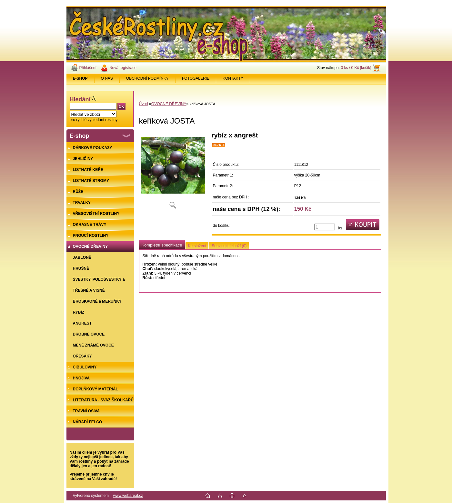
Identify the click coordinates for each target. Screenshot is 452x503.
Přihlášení (87, 67)
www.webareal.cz (128, 495)
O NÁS (107, 78)
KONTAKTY (233, 78)
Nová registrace (122, 67)
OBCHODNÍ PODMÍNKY (147, 78)
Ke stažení (197, 246)
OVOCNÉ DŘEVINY (168, 104)
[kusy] (324, 227)
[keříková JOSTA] (172, 172)
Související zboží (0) (229, 246)
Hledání (80, 99)
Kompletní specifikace (162, 245)
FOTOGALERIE (195, 78)
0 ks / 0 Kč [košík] (356, 67)
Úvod (143, 104)
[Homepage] (80, 78)
